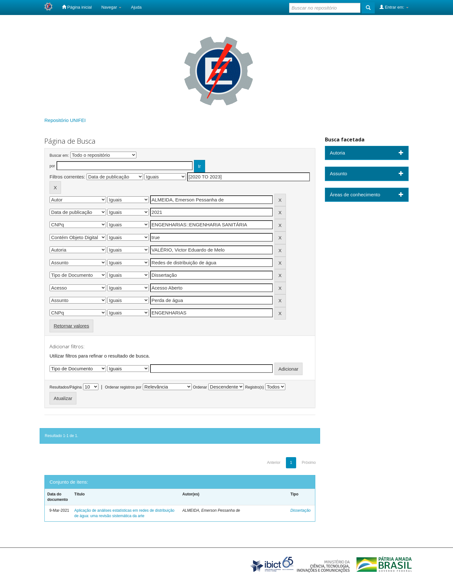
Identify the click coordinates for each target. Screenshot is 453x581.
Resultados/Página (66, 387)
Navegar (111, 7)
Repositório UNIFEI (65, 120)
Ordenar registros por (123, 387)
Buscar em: (59, 155)
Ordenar (200, 387)
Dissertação (300, 510)
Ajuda (136, 7)
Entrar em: (394, 7)
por (52, 166)
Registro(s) (254, 387)
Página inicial (77, 7)
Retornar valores (71, 325)
